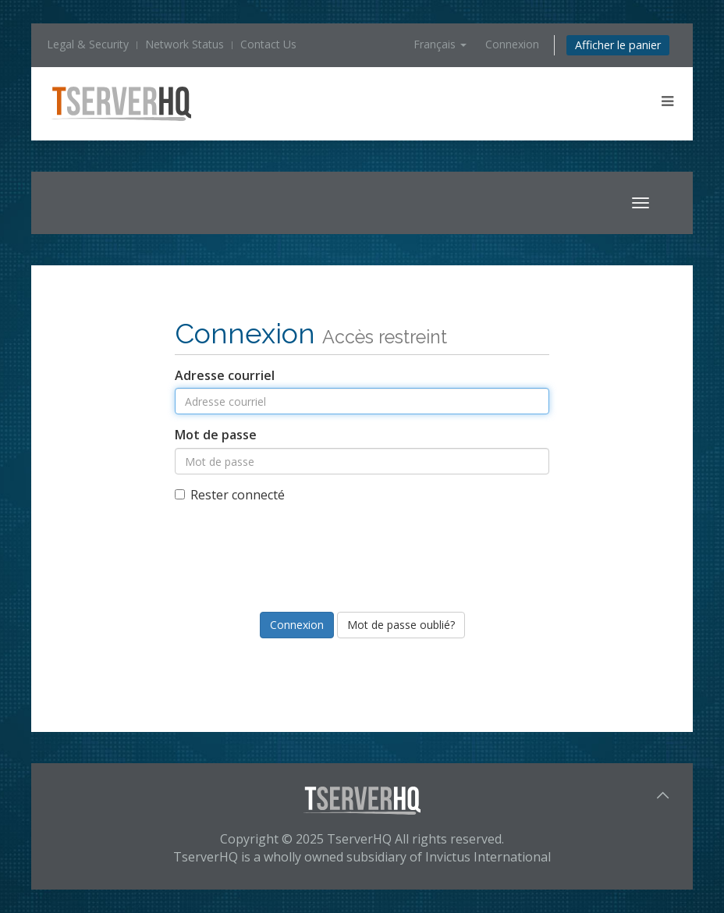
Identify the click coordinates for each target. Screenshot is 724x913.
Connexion (512, 44)
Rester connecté (230, 494)
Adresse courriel (225, 375)
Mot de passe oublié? (401, 624)
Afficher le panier (618, 44)
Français (440, 44)
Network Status (184, 44)
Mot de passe (216, 434)
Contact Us (268, 44)
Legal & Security (88, 44)
